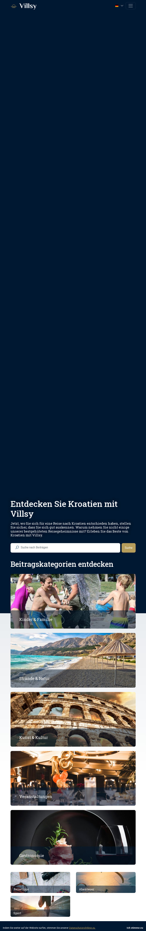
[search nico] (68, 547)
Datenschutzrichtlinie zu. (82, 927)
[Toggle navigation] (131, 5)
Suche (129, 547)
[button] (119, 5)
